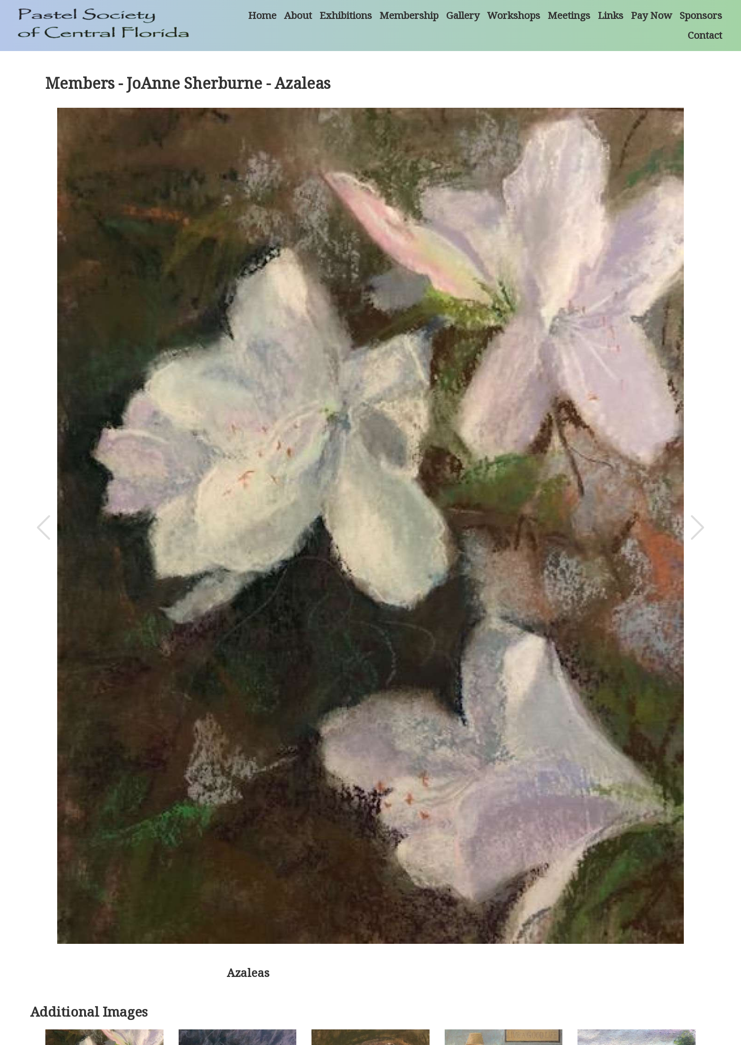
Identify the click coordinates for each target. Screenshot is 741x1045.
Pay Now (651, 15)
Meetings (569, 15)
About (298, 15)
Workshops (513, 15)
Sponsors (701, 15)
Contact (705, 35)
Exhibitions (345, 15)
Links (610, 15)
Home (262, 15)
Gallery (463, 15)
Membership (409, 15)
